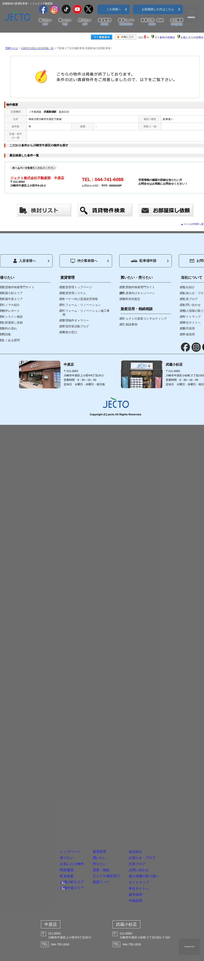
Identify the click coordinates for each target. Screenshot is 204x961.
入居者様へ (24, 261)
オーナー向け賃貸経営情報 (80, 299)
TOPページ (11, 48)
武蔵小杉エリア (12, 293)
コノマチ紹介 (11, 305)
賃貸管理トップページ (77, 287)
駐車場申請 (143, 261)
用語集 (6, 334)
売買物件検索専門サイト (139, 287)
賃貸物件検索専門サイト (18, 287)
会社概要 (176, 22)
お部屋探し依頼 (12, 322)
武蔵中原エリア (12, 299)
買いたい (65, 22)
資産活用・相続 (152, 22)
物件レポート (11, 310)
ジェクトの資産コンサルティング (145, 318)
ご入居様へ (113, 9)
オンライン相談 (12, 316)
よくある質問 (11, 340)
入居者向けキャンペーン (139, 293)
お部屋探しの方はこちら (158, 9)
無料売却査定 (131, 299)
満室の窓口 (69, 332)
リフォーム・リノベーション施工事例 (86, 312)
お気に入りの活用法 (192, 37)
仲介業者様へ (83, 261)
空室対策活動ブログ (75, 326)
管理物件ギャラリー (75, 320)
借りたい (45, 22)
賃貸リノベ (126, 22)
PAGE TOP (189, 947)
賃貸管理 (104, 22)
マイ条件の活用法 (165, 37)
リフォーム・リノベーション (81, 305)
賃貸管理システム (74, 293)
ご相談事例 (130, 324)
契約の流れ (9, 328)
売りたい (84, 22)
